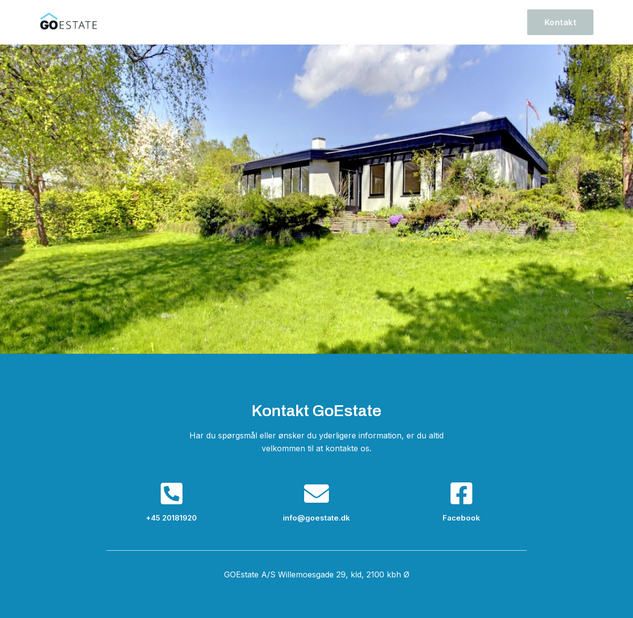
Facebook (461, 518)
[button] (560, 22)
